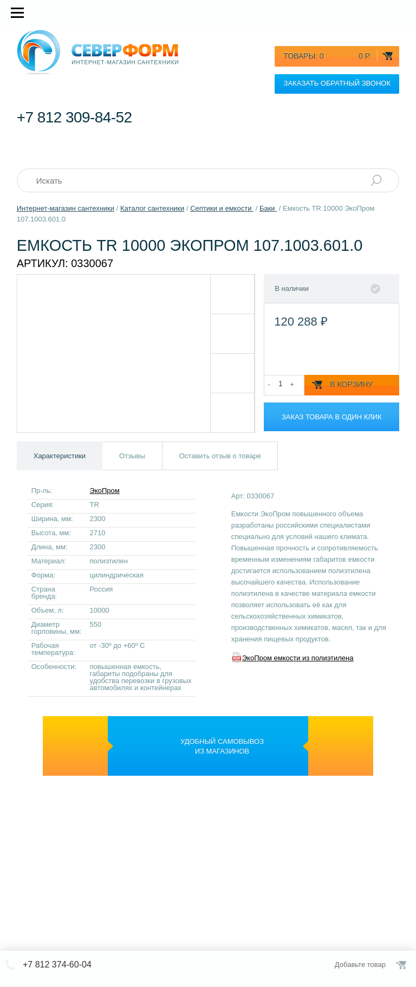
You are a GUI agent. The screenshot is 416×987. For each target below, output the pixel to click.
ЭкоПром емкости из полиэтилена (298, 658)
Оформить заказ (402, 965)
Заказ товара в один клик (332, 417)
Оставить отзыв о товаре (220, 456)
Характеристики (60, 456)
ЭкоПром (105, 490)
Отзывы (132, 456)
